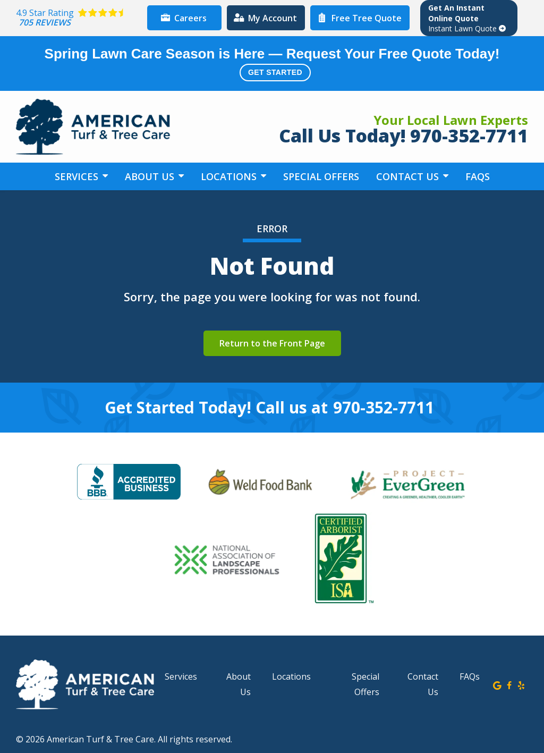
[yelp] (521, 684)
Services (78, 176)
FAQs (477, 176)
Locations (230, 176)
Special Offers (321, 176)
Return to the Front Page (272, 343)
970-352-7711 (383, 408)
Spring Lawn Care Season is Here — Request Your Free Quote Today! (272, 63)
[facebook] (509, 684)
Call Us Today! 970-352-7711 (403, 135)
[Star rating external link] (79, 18)
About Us (151, 176)
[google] (497, 684)
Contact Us (408, 176)
